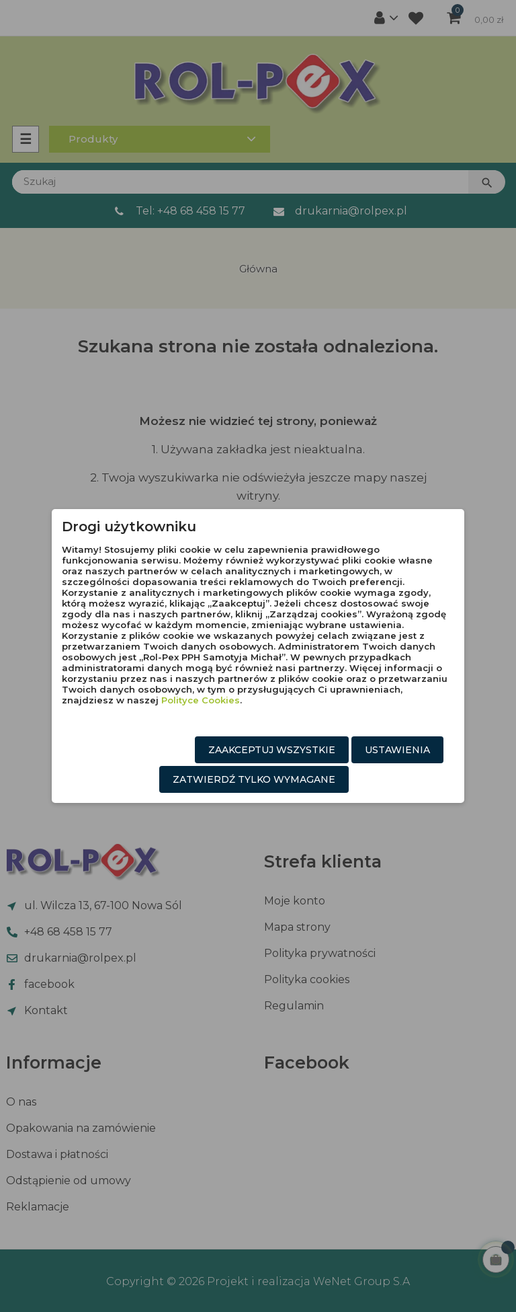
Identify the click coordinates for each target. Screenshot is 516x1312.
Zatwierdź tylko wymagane (254, 779)
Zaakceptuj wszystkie (271, 750)
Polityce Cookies (200, 700)
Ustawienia (397, 750)
